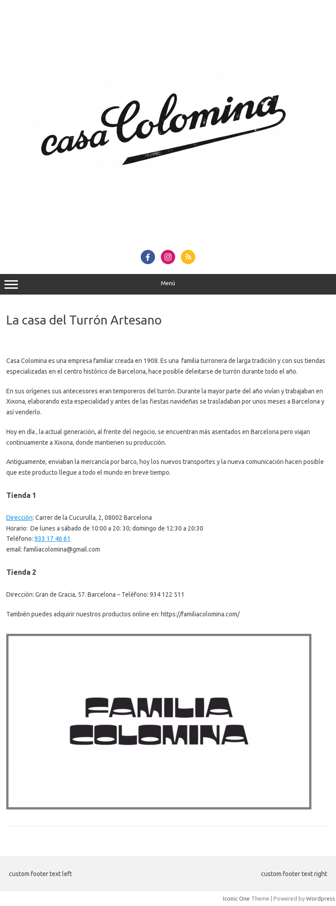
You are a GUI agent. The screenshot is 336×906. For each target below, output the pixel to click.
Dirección (19, 517)
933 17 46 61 (52, 538)
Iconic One (236, 898)
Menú (168, 284)
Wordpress (320, 898)
